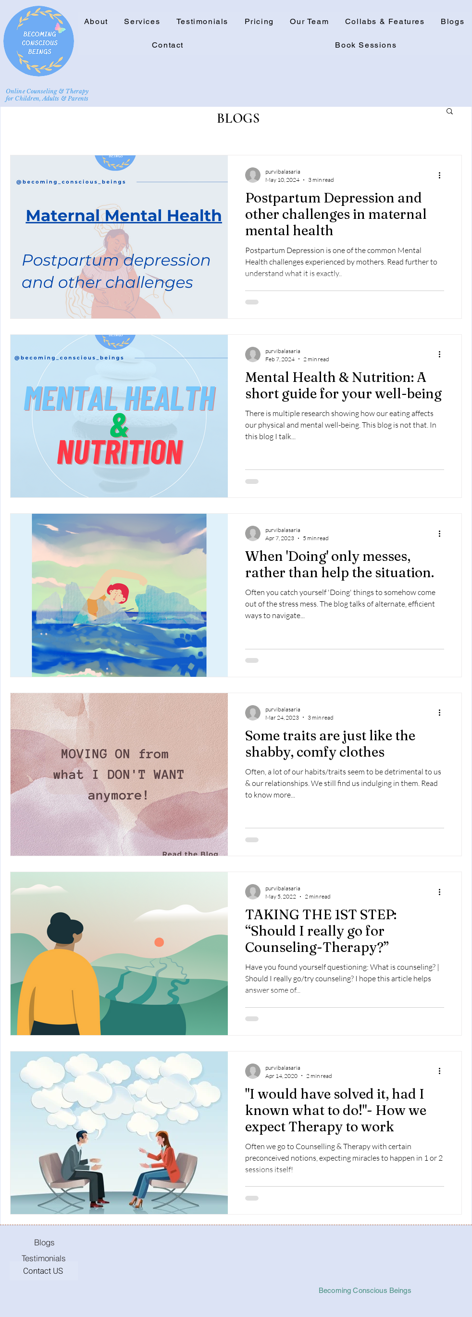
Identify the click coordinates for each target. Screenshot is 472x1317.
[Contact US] (44, 1270)
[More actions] (442, 175)
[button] (385, 22)
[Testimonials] (44, 1257)
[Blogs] (44, 1242)
